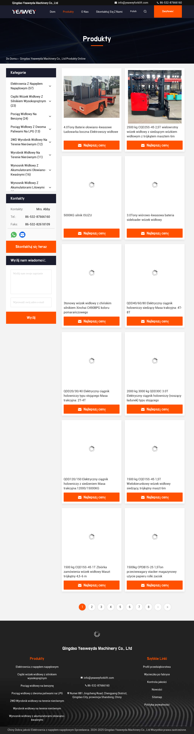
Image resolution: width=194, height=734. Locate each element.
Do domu (11, 58)
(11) (27, 155)
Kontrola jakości (157, 681)
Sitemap (157, 697)
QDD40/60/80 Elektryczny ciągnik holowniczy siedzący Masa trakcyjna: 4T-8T (154, 307)
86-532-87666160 (169, 2)
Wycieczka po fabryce (157, 674)
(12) (29, 142)
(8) (28, 187)
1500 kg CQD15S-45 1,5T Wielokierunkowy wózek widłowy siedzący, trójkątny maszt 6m (149, 483)
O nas (81, 11)
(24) (24, 116)
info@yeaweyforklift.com (131, 2)
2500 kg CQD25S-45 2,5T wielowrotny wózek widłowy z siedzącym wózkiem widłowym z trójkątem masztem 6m (152, 131)
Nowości (157, 689)
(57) (27, 86)
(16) (28, 170)
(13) (28, 129)
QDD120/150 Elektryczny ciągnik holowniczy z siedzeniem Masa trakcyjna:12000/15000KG (86, 483)
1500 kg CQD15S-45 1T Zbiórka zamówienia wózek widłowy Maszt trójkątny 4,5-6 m (87, 571)
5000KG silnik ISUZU (78, 215)
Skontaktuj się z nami (106, 11)
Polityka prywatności (157, 704)
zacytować (167, 11)
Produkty (64, 11)
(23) (28, 101)
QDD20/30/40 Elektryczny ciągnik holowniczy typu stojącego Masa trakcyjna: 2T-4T (86, 395)
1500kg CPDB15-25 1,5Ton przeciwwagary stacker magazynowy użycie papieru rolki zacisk (152, 571)
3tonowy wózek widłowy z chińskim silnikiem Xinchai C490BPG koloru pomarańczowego (87, 307)
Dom (49, 11)
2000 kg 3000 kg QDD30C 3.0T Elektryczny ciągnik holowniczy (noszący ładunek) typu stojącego (154, 395)
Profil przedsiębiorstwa (157, 666)
